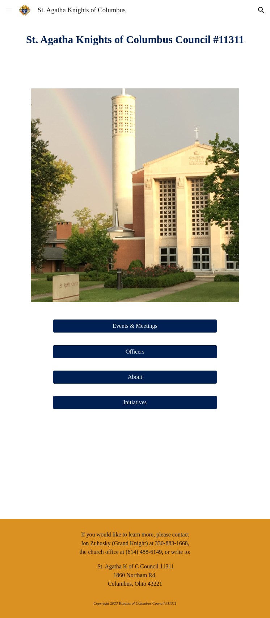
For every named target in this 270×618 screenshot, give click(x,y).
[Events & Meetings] (135, 326)
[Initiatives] (135, 402)
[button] (8, 10)
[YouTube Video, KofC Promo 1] (134, 468)
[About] (135, 377)
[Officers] (135, 352)
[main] (134, 40)
